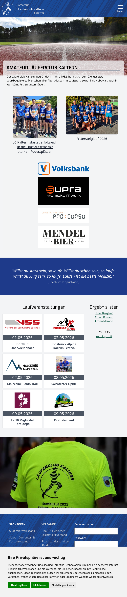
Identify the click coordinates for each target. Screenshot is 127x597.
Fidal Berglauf (104, 313)
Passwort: (80, 538)
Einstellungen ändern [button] (63, 585)
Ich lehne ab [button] (39, 585)
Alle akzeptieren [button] (19, 585)
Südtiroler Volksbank (22, 531)
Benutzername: (83, 524)
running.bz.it (104, 336)
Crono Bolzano (104, 317)
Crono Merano (104, 321)
